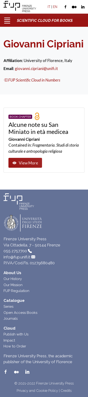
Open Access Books (20, 313)
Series (8, 306)
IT (49, 7)
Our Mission (13, 285)
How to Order (15, 346)
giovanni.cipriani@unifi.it (36, 68)
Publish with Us (16, 334)
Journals (11, 318)
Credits (66, 391)
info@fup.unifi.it (17, 257)
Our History (13, 279)
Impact (9, 340)
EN (55, 7)
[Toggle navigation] (7, 18)
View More (25, 163)
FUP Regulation (16, 291)
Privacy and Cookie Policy (37, 391)
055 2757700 (15, 251)
